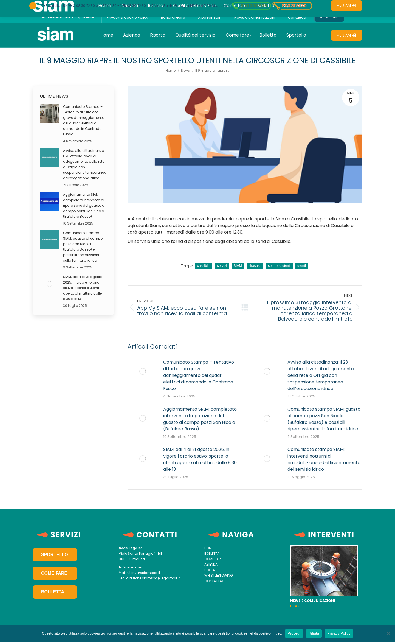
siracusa (255, 266)
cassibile (204, 266)
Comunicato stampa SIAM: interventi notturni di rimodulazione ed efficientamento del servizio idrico (323, 459)
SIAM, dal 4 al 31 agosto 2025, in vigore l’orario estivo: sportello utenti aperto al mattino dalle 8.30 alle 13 (200, 459)
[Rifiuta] (388, 633)
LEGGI (295, 606)
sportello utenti (279, 266)
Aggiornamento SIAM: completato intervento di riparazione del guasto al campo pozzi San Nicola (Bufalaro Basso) (200, 419)
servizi (222, 266)
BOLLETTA (52, 592)
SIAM (238, 266)
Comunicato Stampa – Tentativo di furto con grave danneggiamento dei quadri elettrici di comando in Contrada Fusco (198, 375)
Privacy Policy (338, 633)
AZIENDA (211, 564)
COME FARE (54, 573)
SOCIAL (210, 570)
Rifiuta (314, 633)
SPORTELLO (54, 554)
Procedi (294, 633)
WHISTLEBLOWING (218, 575)
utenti (301, 266)
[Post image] (143, 371)
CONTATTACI (214, 581)
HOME (208, 548)
